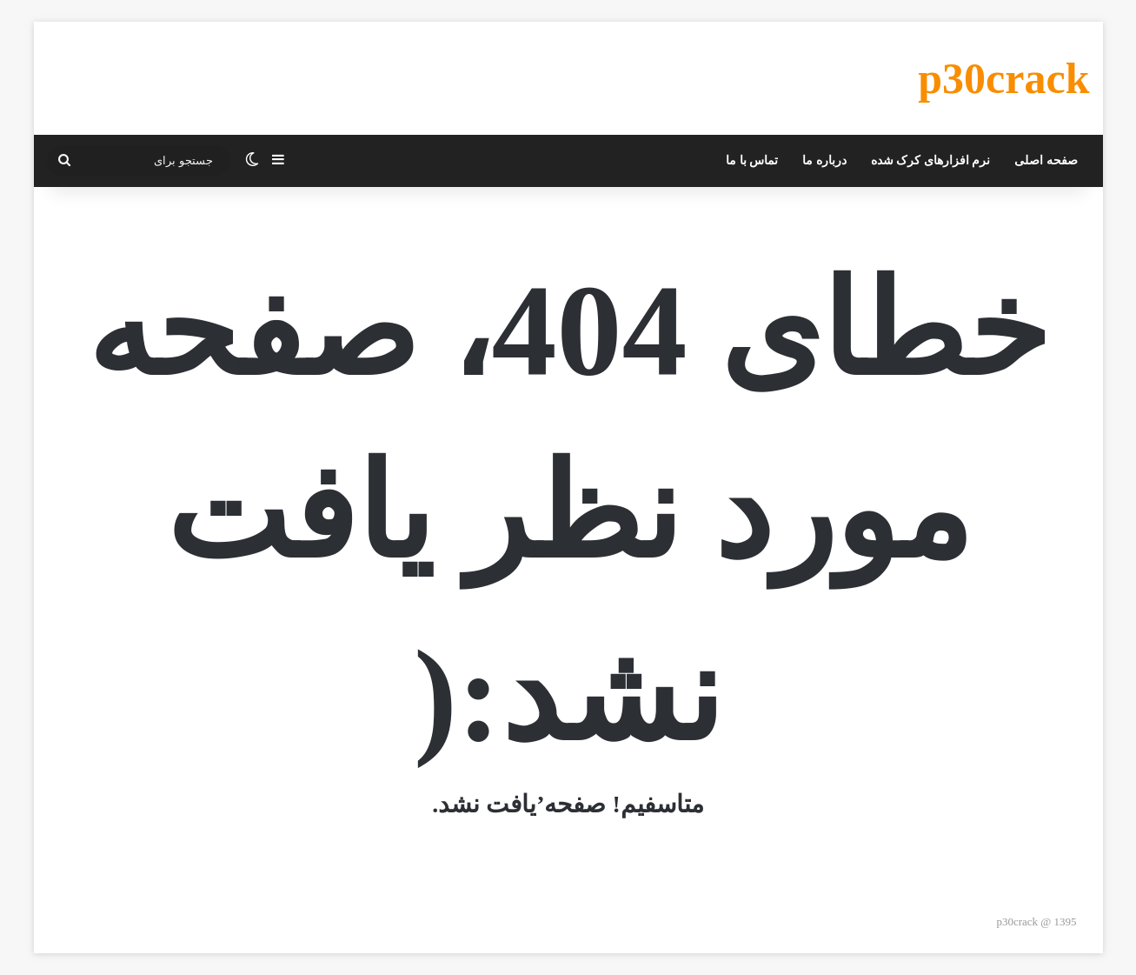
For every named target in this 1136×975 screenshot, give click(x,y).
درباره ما (824, 160)
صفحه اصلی (1046, 160)
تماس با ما (752, 160)
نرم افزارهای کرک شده (931, 160)
